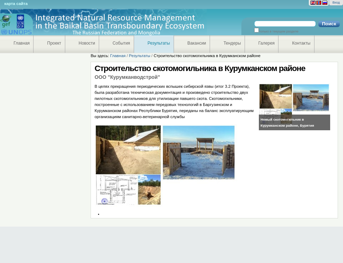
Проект (54, 43)
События (121, 43)
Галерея (266, 43)
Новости (87, 43)
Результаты (159, 43)
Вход (336, 2)
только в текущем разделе (278, 31)
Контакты (301, 43)
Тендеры (232, 43)
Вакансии (197, 43)
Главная (22, 43)
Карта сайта (15, 3)
